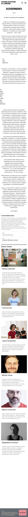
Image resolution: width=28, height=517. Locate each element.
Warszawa (10, 298)
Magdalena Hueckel (10, 501)
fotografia (4, 298)
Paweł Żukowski (8, 327)
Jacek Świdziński (9, 399)
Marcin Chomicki (9, 468)
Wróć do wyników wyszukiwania (15, 17)
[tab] (22, 2)
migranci (15, 298)
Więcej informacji (10, 514)
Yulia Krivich (7, 366)
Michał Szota (7, 434)
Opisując (4, 246)
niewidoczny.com (20, 91)
